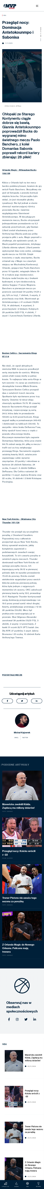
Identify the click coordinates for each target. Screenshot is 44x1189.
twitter (25, 737)
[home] (9, 6)
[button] (37, 5)
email (16, 737)
